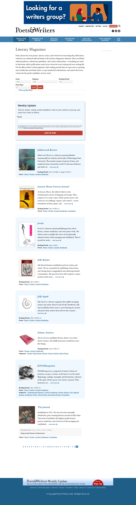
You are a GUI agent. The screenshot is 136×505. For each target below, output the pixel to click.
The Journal (44, 407)
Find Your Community (54, 39)
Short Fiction (64, 353)
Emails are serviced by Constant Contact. (33, 128)
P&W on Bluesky (116, 31)
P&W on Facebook (113, 31)
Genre (18, 79)
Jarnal (40, 223)
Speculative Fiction (54, 395)
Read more (53, 167)
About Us (82, 487)
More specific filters (25, 90)
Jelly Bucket (44, 259)
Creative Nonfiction (41, 174)
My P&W (98, 26)
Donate (81, 26)
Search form (119, 26)
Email (20, 117)
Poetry (26, 174)
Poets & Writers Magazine (105, 39)
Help (76, 487)
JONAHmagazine (46, 365)
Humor (44, 353)
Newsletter (90, 26)
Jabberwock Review (47, 149)
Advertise (54, 487)
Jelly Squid (43, 296)
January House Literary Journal (53, 186)
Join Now (118, 39)
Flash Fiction (37, 353)
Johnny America (46, 332)
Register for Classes (69, 39)
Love (71, 392)
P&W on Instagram (119, 31)
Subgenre (35, 79)
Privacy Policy (101, 487)
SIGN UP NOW (50, 133)
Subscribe (113, 26)
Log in (105, 26)
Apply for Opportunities (86, 39)
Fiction (32, 174)
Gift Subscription (44, 487)
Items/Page (19, 85)
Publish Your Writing (21, 39)
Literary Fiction (53, 353)
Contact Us (91, 487)
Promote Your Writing (37, 39)
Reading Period (64, 79)
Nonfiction (28, 395)
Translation (72, 211)
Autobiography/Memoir (35, 392)
